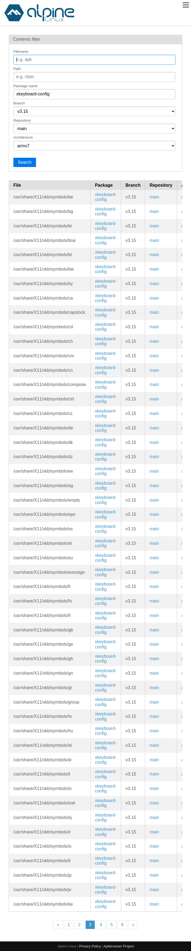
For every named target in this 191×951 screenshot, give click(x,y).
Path (17, 69)
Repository (22, 120)
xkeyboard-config (106, 197)
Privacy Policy (90, 946)
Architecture (23, 137)
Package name (25, 86)
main (154, 197)
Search (25, 162)
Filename (20, 51)
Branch (19, 103)
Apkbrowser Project (118, 946)
